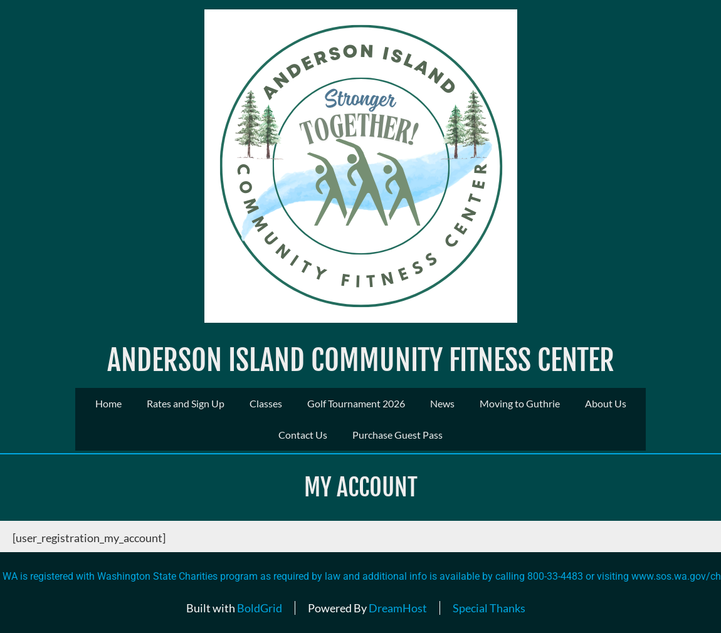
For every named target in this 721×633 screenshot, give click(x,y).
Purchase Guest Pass (397, 435)
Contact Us (302, 435)
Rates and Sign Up (185, 403)
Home (108, 403)
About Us (605, 403)
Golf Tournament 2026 (356, 403)
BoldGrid (259, 608)
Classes (266, 403)
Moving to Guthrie (520, 403)
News (442, 403)
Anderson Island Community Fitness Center (360, 360)
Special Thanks (489, 608)
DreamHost (398, 608)
